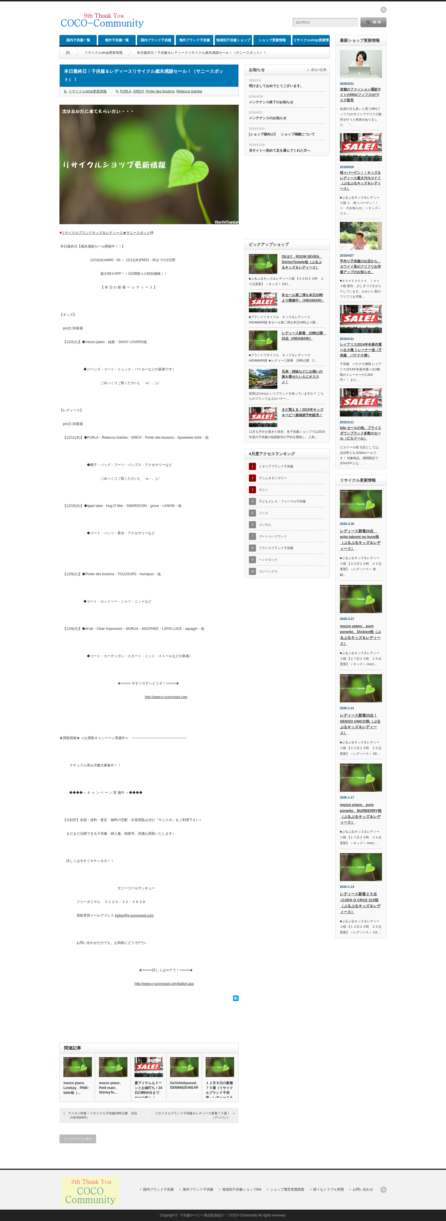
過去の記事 (319, 69)
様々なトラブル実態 (328, 1189)
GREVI (138, 91)
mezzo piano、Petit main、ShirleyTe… (111, 1087)
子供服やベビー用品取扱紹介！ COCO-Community (218, 1215)
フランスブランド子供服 (276, 548)
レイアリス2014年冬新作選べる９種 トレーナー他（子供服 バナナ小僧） (361, 350)
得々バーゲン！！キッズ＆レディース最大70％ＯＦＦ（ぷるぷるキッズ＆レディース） (360, 181)
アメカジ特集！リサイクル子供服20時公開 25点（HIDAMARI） (102, 1115)
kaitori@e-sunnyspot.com (134, 915)
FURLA (125, 91)
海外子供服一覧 (117, 40)
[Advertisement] (217, 18)
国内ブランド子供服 (156, 40)
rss (383, 10)
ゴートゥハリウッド (273, 536)
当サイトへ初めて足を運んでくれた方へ (279, 150)
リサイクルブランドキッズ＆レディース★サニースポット (105, 233)
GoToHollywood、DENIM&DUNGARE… (184, 1085)
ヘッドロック (268, 559)
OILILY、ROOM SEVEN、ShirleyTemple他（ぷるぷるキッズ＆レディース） (302, 262)
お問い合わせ (363, 1189)
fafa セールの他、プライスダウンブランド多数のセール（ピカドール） (360, 433)
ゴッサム (265, 524)
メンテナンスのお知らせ (267, 118)
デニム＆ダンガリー (273, 478)
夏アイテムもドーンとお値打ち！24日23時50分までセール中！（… (148, 1090)
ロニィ (263, 489)
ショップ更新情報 (272, 40)
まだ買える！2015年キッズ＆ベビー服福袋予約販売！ (302, 412)
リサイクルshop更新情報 (311, 41)
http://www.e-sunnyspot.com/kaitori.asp (164, 984)
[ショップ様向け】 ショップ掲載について (282, 134)
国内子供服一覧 (78, 40)
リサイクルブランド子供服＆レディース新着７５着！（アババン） (192, 1115)
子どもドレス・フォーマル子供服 (282, 501)
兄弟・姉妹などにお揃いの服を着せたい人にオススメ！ (302, 377)
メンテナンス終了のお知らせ (271, 102)
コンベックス (268, 571)
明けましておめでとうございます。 (276, 86)
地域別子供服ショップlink (233, 41)
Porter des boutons (160, 91)
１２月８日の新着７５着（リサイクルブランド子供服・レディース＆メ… (219, 1092)
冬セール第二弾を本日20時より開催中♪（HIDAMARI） (303, 297)
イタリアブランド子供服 (276, 466)
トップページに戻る (78, 1138)
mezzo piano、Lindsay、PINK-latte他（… (76, 1088)
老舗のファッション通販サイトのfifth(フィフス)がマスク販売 (360, 94)
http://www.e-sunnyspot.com (166, 697)
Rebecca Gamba (189, 91)
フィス (263, 513)
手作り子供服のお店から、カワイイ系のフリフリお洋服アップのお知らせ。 (360, 266)
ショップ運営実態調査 (287, 1189)
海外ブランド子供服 (194, 40)
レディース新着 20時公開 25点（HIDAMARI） (303, 336)
